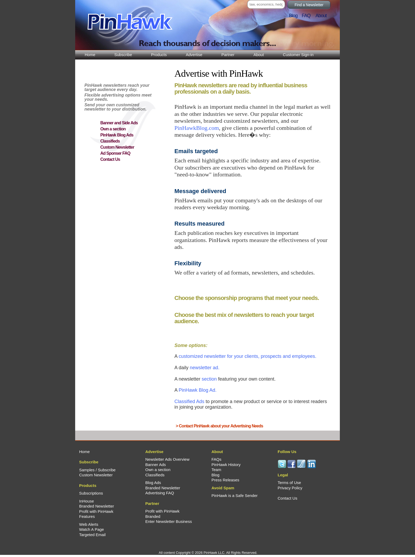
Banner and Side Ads (119, 123)
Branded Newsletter (96, 506)
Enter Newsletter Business (168, 521)
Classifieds (110, 141)
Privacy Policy (290, 488)
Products (159, 54)
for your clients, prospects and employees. (247, 356)
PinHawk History (226, 464)
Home (90, 54)
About (259, 54)
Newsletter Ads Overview (167, 459)
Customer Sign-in (298, 54)
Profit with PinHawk (96, 511)
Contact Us (110, 159)
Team (216, 469)
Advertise (194, 54)
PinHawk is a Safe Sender (234, 495)
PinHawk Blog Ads (116, 135)
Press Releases (225, 480)
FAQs (216, 459)
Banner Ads (155, 464)
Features (87, 516)
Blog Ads (153, 482)
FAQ (308, 15)
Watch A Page (91, 529)
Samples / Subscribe (97, 470)
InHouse (86, 501)
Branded (152, 516)
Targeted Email (92, 534)
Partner (227, 54)
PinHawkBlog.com (196, 128)
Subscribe (123, 54)
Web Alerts (88, 524)
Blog (295, 15)
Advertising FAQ (159, 493)
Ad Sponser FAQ (115, 153)
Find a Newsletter (309, 5)
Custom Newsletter (117, 147)
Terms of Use (289, 482)
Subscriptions (91, 493)
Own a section (112, 129)
